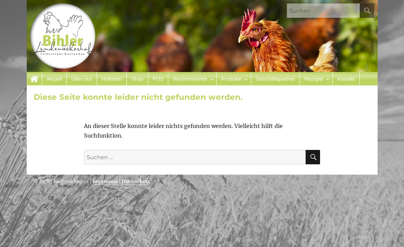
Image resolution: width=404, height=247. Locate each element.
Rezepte (313, 79)
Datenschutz (135, 182)
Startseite (34, 78)
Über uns (81, 79)
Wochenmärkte (190, 79)
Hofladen (111, 79)
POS (158, 79)
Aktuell (54, 79)
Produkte (231, 79)
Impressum (105, 182)
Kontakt (346, 79)
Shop (137, 79)
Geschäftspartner (275, 79)
